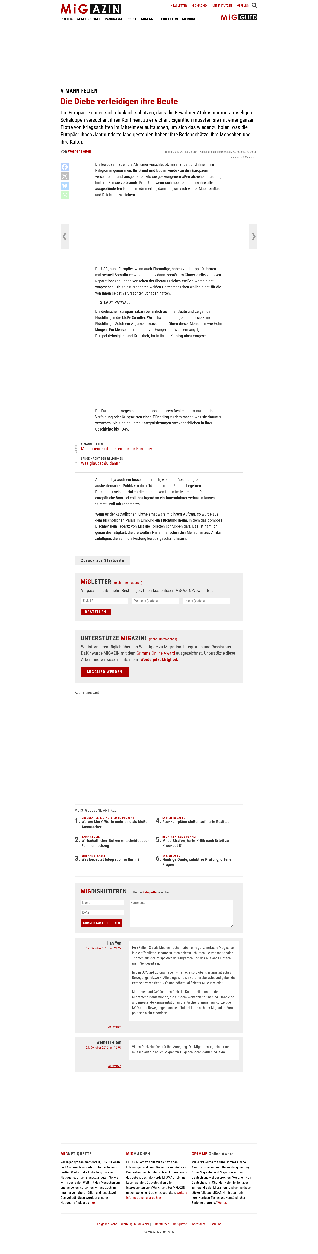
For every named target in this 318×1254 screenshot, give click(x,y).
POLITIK (67, 19)
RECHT (132, 19)
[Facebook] (65, 167)
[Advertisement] (159, 54)
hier (92, 1203)
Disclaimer (215, 1224)
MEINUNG (189, 19)
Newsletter (179, 6)
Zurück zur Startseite (102, 560)
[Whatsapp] (65, 195)
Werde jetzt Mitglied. (159, 659)
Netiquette (150, 892)
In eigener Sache (106, 1224)
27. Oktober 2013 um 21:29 (103, 948)
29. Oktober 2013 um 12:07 (103, 1047)
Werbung (243, 6)
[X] (65, 176)
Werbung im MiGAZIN (135, 1224)
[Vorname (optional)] (155, 601)
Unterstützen (222, 6)
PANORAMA (113, 19)
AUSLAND (148, 19)
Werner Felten (79, 151)
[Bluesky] (65, 186)
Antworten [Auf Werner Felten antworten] (114, 1066)
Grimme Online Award (155, 653)
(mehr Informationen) (128, 583)
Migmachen (199, 6)
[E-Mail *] (104, 601)
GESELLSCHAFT (89, 19)
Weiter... (222, 1203)
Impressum (198, 1224)
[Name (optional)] (206, 601)
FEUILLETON (168, 19)
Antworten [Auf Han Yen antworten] (114, 1027)
